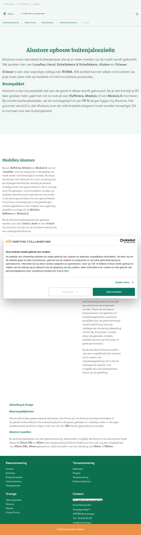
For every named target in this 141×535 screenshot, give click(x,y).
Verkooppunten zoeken (70, 529)
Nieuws (9, 509)
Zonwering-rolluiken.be (10, 23)
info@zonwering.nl (82, 523)
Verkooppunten (13, 500)
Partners (10, 504)
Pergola (76, 473)
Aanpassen (70, 291)
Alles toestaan (114, 291)
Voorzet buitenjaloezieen (68, 23)
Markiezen (78, 469)
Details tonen (122, 282)
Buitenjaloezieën (48, 23)
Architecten (24, 4)
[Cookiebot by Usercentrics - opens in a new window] (122, 241)
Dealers (36, 4)
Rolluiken (10, 473)
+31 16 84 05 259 (84, 519)
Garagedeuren (13, 486)
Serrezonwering (80, 478)
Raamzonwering (30, 23)
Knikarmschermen (82, 482)
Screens (10, 469)
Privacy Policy (12, 513)
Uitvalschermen (13, 482)
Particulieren (9, 4)
